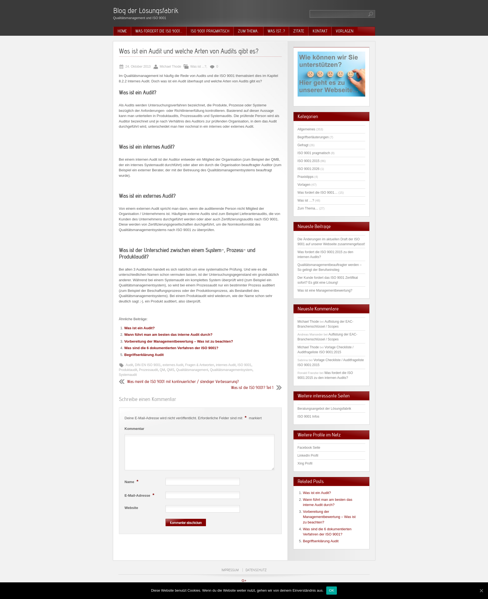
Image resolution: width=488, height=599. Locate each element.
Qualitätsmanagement (192, 370)
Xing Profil (305, 463)
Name (132, 481)
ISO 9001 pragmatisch (210, 31)
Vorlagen (345, 31)
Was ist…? (276, 31)
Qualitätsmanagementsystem (231, 370)
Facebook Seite (309, 448)
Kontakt (320, 31)
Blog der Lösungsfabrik (145, 10)
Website (131, 508)
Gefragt (303, 145)
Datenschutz (256, 570)
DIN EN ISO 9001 (148, 365)
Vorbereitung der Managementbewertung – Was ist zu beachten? (178, 341)
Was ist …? (306, 200)
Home (122, 31)
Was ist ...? (198, 66)
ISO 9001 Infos (308, 416)
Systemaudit (128, 375)
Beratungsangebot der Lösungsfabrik (324, 409)
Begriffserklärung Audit (144, 355)
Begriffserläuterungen (313, 137)
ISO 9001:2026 (309, 169)
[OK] (481, 590)
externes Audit (173, 365)
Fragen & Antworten (199, 365)
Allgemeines (306, 129)
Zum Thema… (308, 208)
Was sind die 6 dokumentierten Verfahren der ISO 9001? (171, 348)
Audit (129, 365)
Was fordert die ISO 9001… (158, 31)
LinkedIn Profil (308, 455)
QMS (170, 370)
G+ (244, 581)
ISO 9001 (245, 365)
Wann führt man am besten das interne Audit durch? (168, 335)
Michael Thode (308, 322)
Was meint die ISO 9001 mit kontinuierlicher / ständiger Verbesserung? (183, 381)
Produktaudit (128, 370)
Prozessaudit (148, 370)
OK (331, 590)
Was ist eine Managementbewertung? (325, 290)
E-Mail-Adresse (140, 495)
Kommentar (134, 429)
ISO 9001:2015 (309, 161)
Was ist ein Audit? (139, 328)
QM (162, 370)
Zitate (298, 31)
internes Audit (226, 365)
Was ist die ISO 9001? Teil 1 (252, 387)
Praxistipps (306, 177)
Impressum (230, 570)
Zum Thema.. (248, 31)
